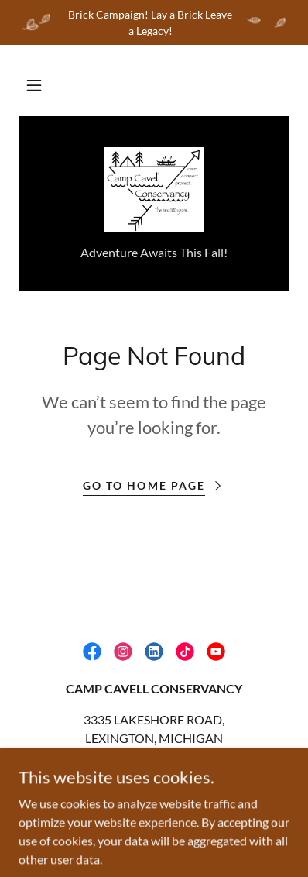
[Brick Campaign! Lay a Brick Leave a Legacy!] (154, 22)
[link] (154, 189)
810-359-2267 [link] (154, 769)
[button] (34, 85)
